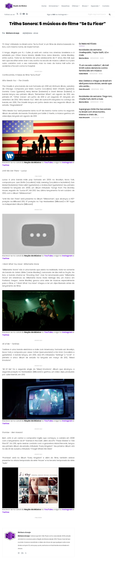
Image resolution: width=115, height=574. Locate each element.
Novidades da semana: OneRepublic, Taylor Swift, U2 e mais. (93, 52)
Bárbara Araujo (12, 33)
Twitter (5, 165)
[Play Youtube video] (38, 140)
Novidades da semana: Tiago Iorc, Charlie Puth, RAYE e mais (95, 97)
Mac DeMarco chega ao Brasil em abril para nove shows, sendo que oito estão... (95, 83)
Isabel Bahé (83, 74)
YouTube (48, 162)
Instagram (67, 162)
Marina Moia (84, 58)
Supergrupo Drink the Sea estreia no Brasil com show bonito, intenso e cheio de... (95, 112)
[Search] (110, 14)
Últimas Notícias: (88, 43)
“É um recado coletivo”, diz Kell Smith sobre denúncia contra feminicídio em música (94, 68)
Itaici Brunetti (84, 89)
